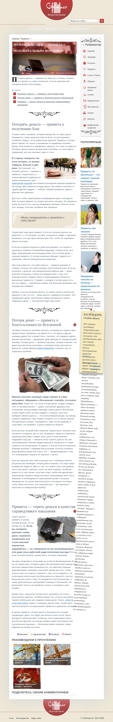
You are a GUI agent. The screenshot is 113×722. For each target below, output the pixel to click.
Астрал (88, 113)
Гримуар (15, 38)
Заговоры (90, 57)
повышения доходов (22, 183)
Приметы (25, 38)
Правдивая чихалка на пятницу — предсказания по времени (90, 283)
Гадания (89, 51)
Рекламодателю (22, 718)
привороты (96, 369)
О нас (11, 718)
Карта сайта (36, 718)
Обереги (89, 81)
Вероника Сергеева (40, 73)
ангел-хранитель (45, 348)
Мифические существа (91, 126)
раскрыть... (86, 356)
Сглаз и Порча (91, 75)
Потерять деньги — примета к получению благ (40, 94)
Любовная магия (89, 88)
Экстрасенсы (91, 107)
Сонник (88, 95)
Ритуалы (89, 63)
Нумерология (91, 101)
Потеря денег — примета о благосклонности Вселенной (45, 98)
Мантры (88, 119)
